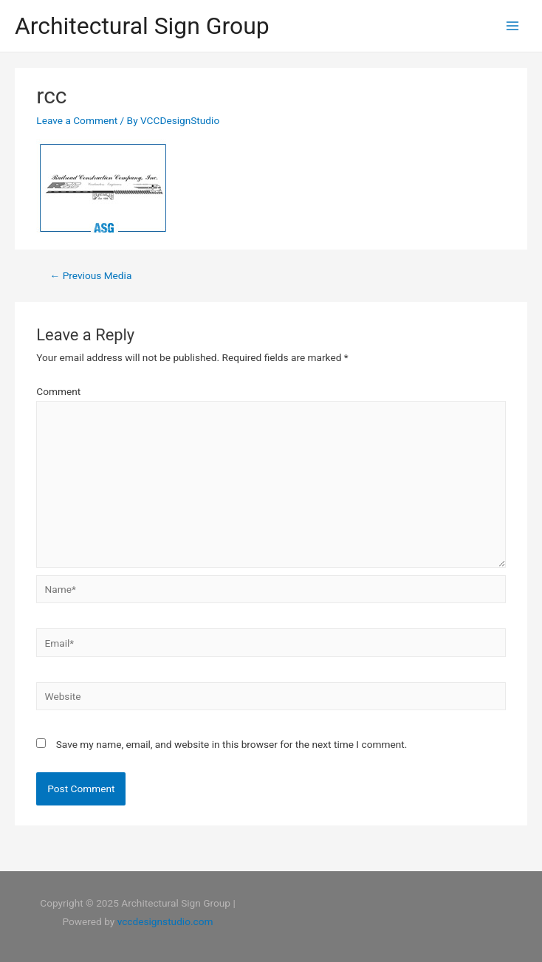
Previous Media (91, 275)
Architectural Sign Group (142, 26)
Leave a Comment (76, 120)
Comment (58, 391)
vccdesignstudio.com (165, 921)
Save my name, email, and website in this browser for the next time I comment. (232, 744)
